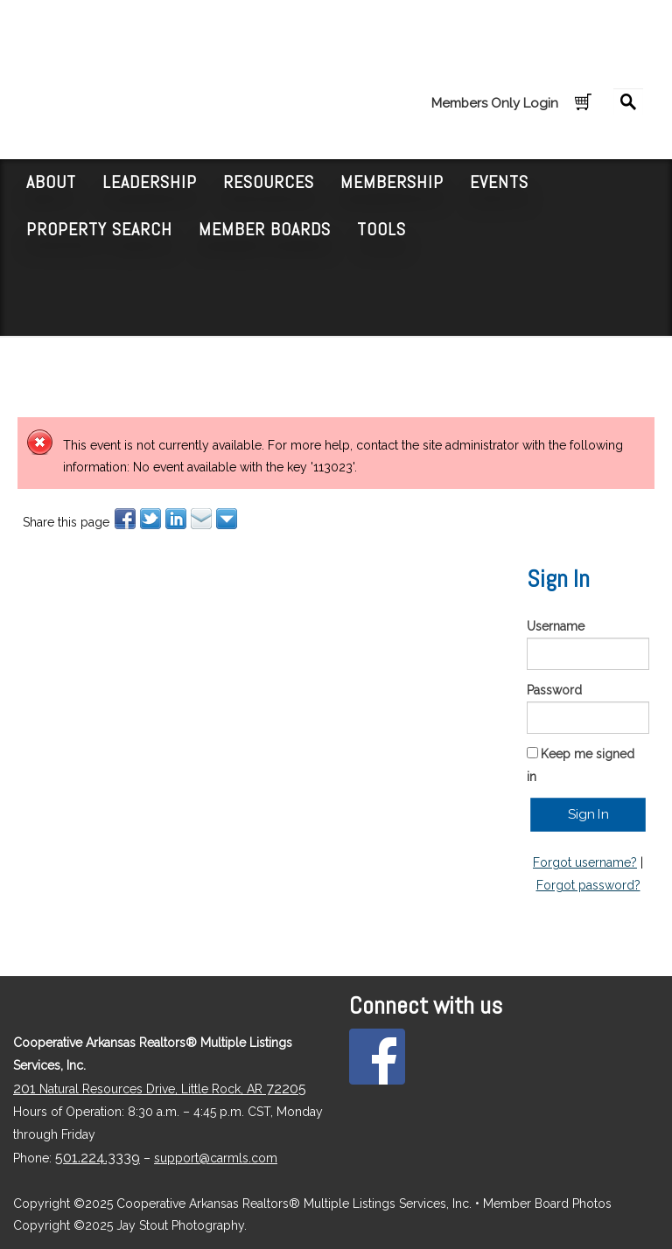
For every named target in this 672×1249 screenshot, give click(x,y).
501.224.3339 (97, 1157)
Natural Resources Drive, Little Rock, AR (159, 1089)
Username (555, 626)
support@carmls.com (215, 1158)
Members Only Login (494, 103)
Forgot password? (588, 885)
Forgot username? (585, 862)
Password (554, 690)
